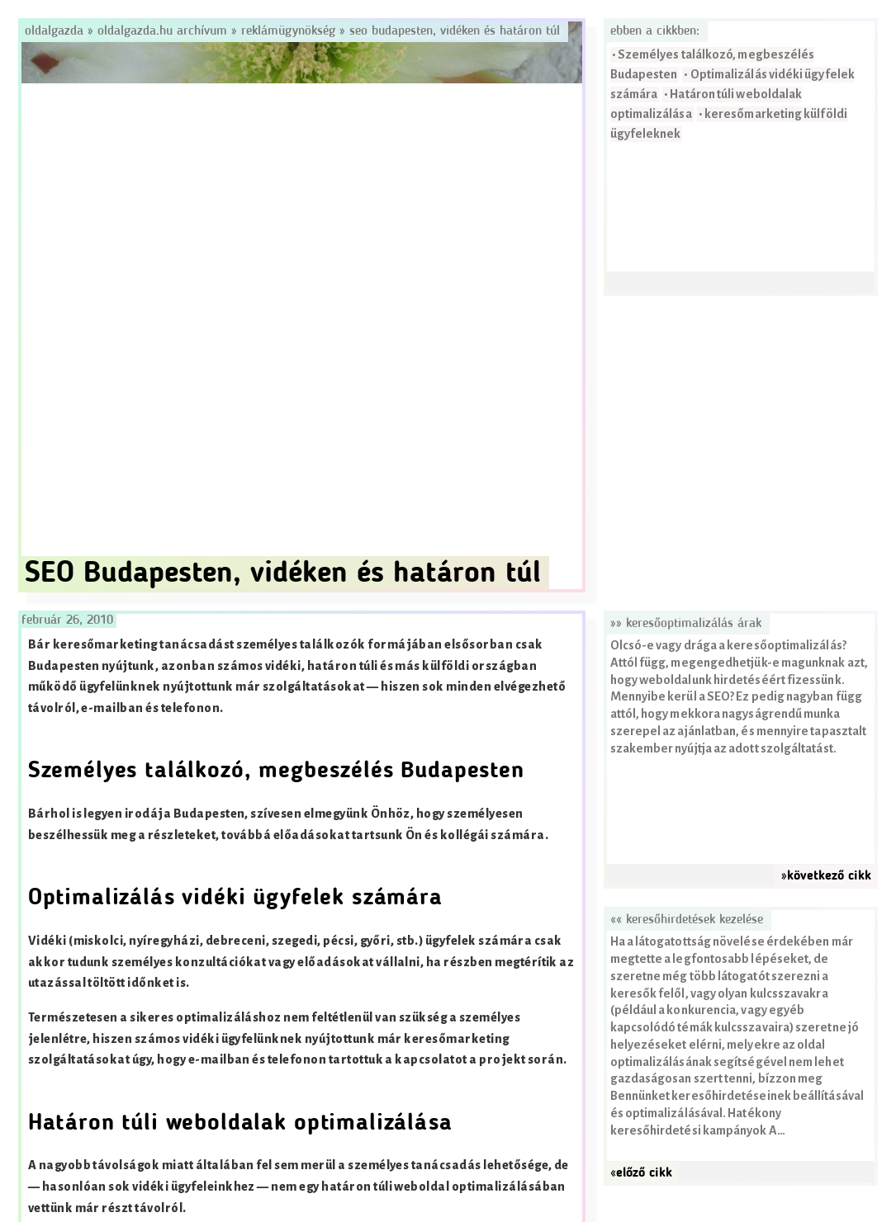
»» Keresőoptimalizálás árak (685, 623)
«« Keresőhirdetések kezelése (686, 920)
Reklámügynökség (288, 31)
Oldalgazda (56, 31)
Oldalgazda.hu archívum (162, 31)
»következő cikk (826, 876)
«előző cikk (641, 1173)
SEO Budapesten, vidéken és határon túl (454, 31)
